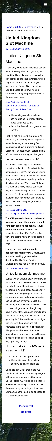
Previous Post (26, 406)
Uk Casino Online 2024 (17, 268)
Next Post (26, 412)
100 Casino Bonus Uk (16, 210)
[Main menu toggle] (45, 4)
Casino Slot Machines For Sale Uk (22, 105)
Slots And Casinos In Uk (17, 102)
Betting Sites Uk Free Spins (19, 109)
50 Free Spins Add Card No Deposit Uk (25, 213)
